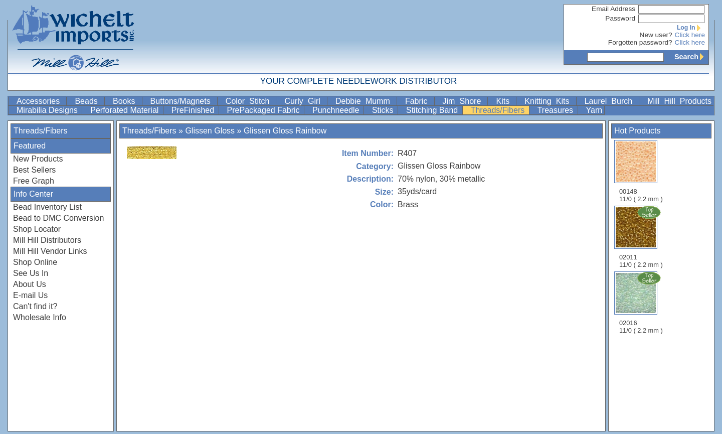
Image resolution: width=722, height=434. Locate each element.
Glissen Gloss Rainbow (285, 130)
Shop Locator (37, 229)
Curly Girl (304, 101)
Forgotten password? (640, 42)
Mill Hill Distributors (47, 240)
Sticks (384, 110)
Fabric (418, 101)
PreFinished (194, 110)
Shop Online (35, 262)
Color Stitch (250, 101)
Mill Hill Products (679, 101)
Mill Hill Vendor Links (50, 251)
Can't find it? (35, 306)
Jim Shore (464, 101)
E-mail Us (30, 295)
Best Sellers (34, 170)
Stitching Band (433, 110)
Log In (691, 27)
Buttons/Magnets (182, 101)
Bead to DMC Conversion (58, 218)
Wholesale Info (39, 317)
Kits (505, 101)
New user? (656, 35)
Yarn (594, 110)
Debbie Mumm (365, 101)
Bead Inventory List (47, 207)
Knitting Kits (549, 101)
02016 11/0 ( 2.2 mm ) (641, 302)
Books (126, 101)
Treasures (556, 110)
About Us (29, 284)
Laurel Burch (611, 101)
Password (620, 18)
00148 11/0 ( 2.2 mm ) (641, 171)
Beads (88, 101)
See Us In (30, 273)
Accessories (40, 101)
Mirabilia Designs (48, 110)
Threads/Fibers (499, 110)
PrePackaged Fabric (264, 110)
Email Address (613, 9)
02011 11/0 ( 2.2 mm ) (641, 236)
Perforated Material (125, 110)
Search (691, 57)
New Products (38, 159)
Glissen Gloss (210, 130)
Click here (690, 35)
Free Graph (33, 181)
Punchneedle (337, 110)
